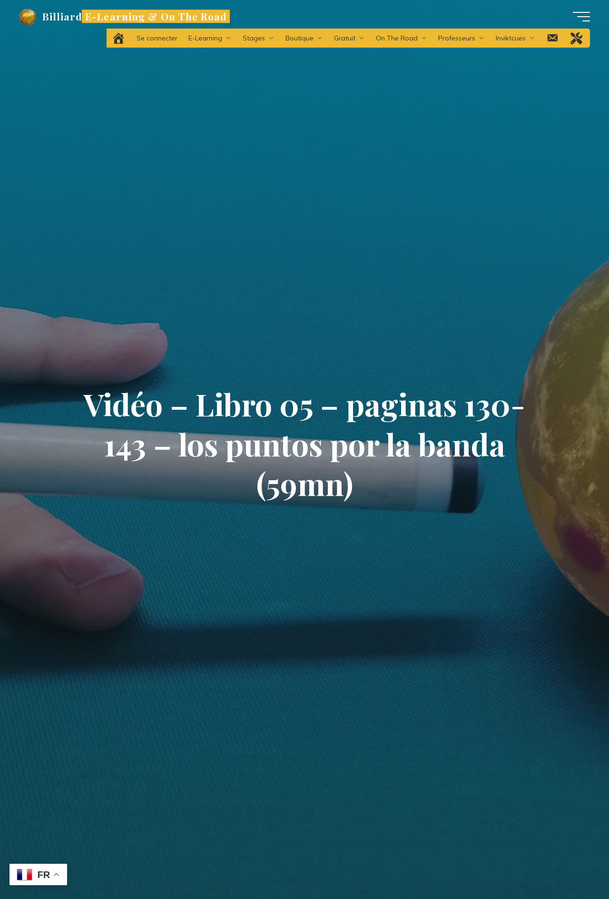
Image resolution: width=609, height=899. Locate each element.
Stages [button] (259, 38)
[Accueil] (119, 38)
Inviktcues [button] (515, 38)
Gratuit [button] (349, 38)
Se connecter (157, 38)
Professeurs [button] (461, 38)
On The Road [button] (401, 38)
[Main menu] (581, 16)
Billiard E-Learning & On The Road (134, 16)
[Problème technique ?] (577, 38)
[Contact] (552, 38)
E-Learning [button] (210, 38)
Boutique (304, 38)
